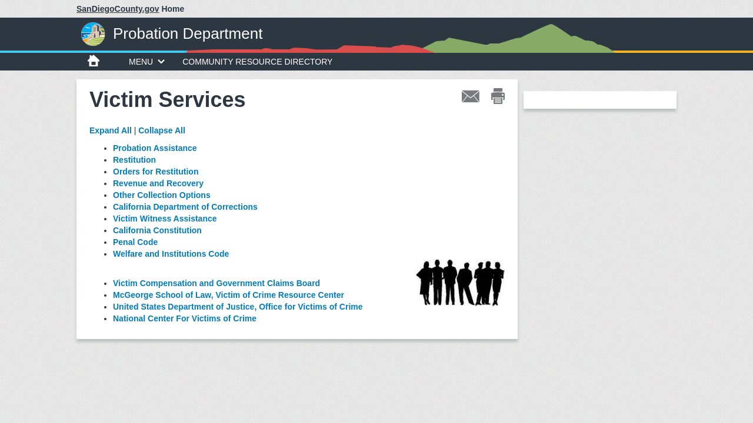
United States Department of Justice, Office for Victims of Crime (238, 306)
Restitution (134, 159)
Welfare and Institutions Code (171, 253)
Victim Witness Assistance (165, 218)
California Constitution (157, 230)
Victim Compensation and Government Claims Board (216, 283)
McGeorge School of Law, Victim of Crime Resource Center (228, 295)
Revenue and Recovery (158, 183)
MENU (147, 61)
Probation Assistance (155, 148)
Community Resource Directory (257, 61)
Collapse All (161, 130)
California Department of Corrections (185, 207)
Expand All (110, 130)
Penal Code (135, 242)
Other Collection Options (162, 195)
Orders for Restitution (155, 171)
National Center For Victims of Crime (184, 318)
